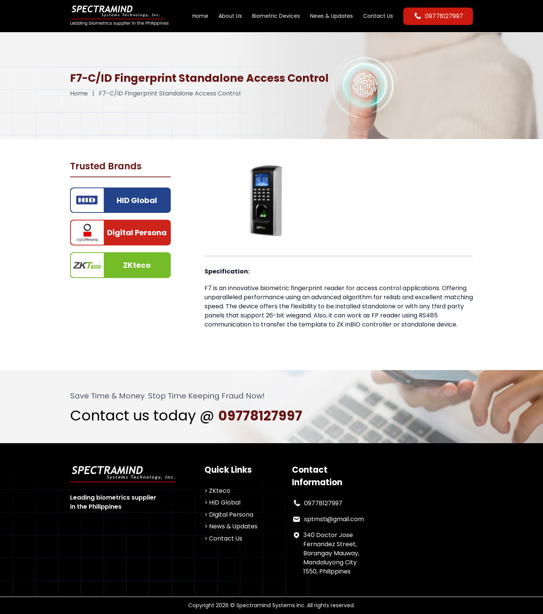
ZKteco (220, 490)
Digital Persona (231, 515)
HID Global (225, 502)
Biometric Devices (276, 16)
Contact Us (378, 16)
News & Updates (331, 16)
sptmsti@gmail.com (334, 519)
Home (200, 16)
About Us (230, 16)
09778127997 (438, 16)
